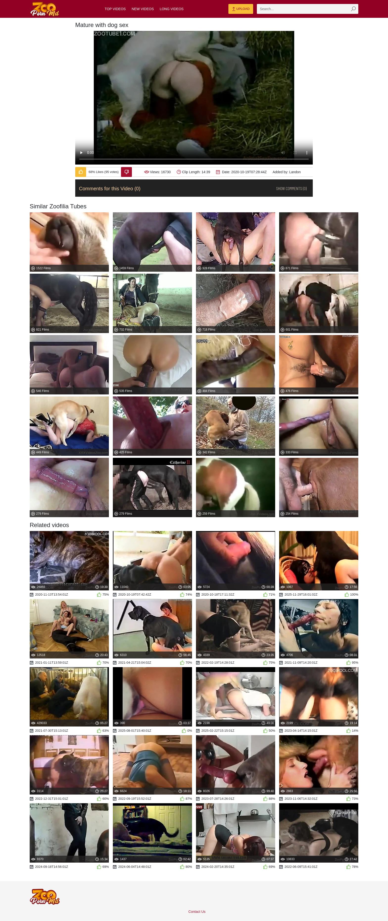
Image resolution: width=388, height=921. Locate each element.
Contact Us (196, 912)
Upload (240, 9)
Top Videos (115, 9)
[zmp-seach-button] (353, 9)
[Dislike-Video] (126, 172)
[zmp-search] (307, 9)
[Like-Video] (80, 172)
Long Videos (171, 9)
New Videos (143, 9)
